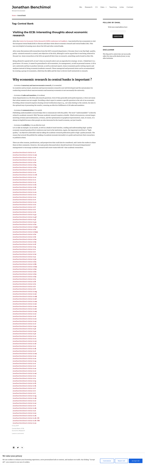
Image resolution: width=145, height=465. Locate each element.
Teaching (113, 7)
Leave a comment (18, 433)
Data (102, 7)
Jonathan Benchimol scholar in (25, 155)
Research (88, 7)
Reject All (121, 461)
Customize (107, 461)
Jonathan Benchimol (31, 7)
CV (96, 7)
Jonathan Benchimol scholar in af (24, 152)
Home (14, 15)
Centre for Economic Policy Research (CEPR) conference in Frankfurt (43, 41)
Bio (80, 7)
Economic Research (18, 430)
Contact (130, 7)
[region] (72, 459)
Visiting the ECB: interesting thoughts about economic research (50, 34)
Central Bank (16, 428)
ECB (22, 428)
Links (122, 7)
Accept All (136, 461)
